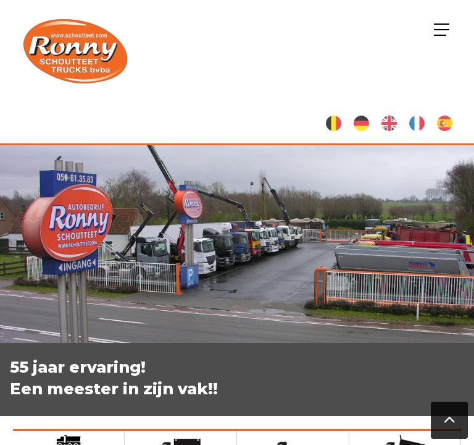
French (417, 123)
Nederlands (333, 123)
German (361, 123)
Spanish (444, 123)
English (389, 123)
